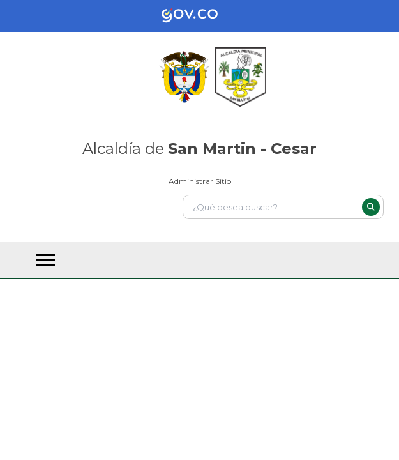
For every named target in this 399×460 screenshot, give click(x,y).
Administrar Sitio (200, 181)
